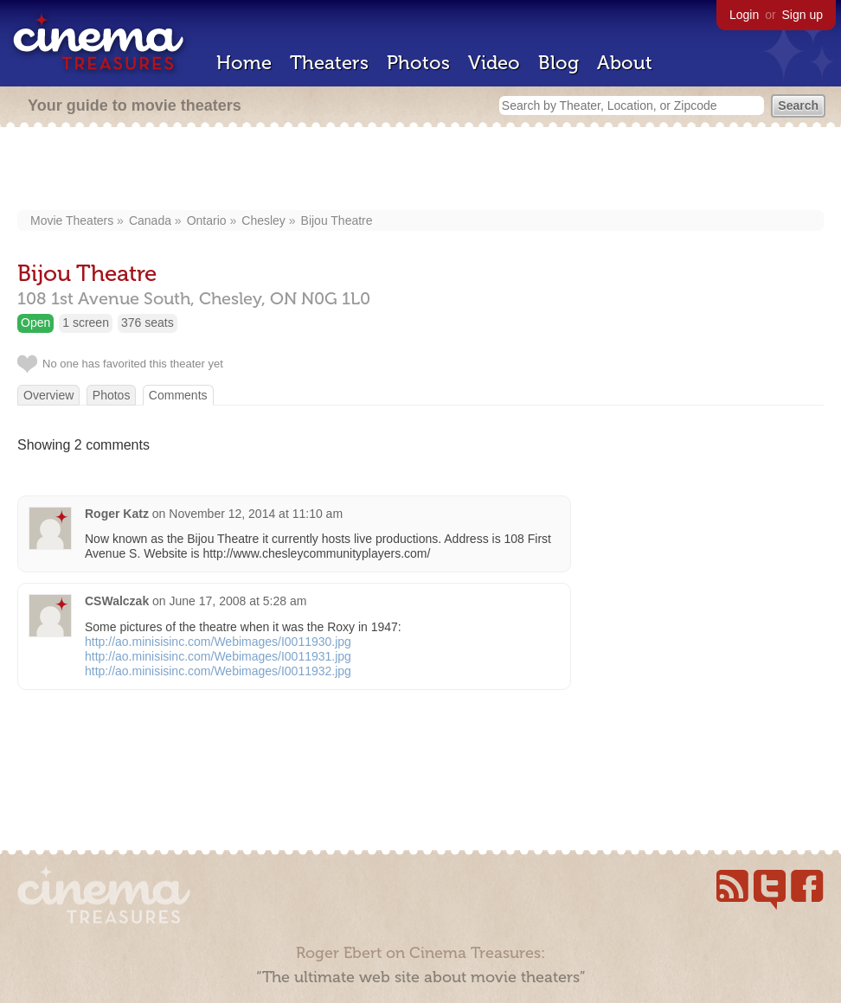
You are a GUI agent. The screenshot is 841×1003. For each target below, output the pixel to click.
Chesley (263, 220)
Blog (558, 62)
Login (744, 15)
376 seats (147, 322)
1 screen (85, 322)
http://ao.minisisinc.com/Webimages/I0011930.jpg (218, 641)
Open (35, 322)
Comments (178, 395)
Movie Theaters (71, 220)
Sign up (802, 15)
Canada (150, 220)
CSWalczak (117, 601)
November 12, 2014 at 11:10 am (256, 514)
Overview (48, 395)
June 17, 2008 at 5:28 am (238, 601)
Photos (418, 62)
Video (494, 62)
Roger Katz (117, 514)
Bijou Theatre (337, 220)
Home (244, 62)
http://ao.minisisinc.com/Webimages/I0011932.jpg (218, 671)
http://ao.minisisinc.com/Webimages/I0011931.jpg (218, 656)
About (624, 62)
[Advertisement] (421, 170)
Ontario (207, 220)
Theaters (329, 62)
